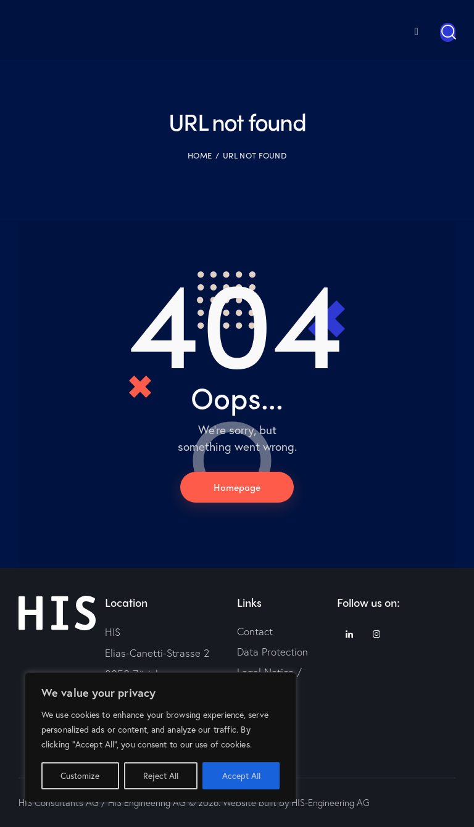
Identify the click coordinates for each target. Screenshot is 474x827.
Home (200, 154)
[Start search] (447, 31)
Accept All (241, 775)
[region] (160, 737)
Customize (79, 775)
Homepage (237, 486)
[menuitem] (400, 30)
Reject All (160, 775)
